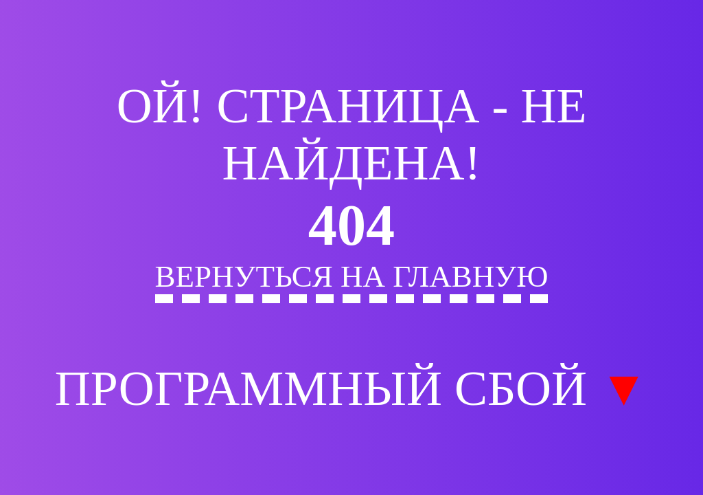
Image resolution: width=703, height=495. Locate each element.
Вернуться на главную (352, 276)
